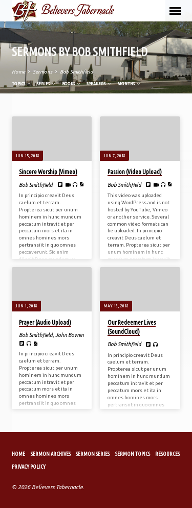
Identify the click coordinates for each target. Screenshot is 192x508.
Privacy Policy (29, 467)
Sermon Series (93, 454)
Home (18, 72)
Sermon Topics (132, 454)
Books (71, 83)
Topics (22, 83)
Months (129, 83)
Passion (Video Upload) (135, 171)
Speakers (99, 83)
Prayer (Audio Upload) (45, 322)
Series (46, 83)
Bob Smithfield (76, 72)
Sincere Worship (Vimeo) (48, 171)
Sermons (42, 72)
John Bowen (69, 335)
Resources (167, 454)
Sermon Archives (51, 454)
